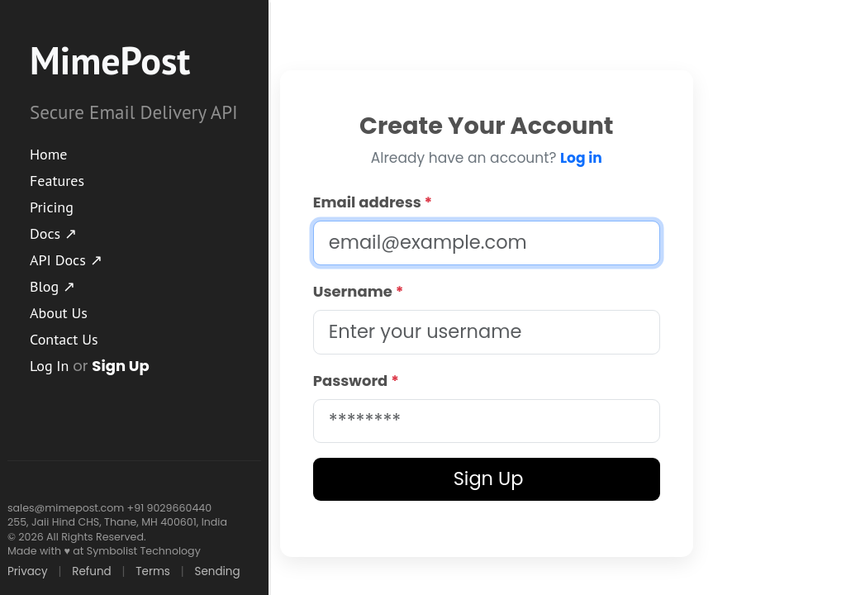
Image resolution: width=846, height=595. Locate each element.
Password (356, 380)
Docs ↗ (53, 233)
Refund (91, 571)
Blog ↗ (52, 286)
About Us (59, 312)
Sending (217, 571)
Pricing (52, 207)
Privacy (27, 571)
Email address (372, 202)
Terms (152, 571)
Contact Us (64, 339)
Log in (581, 158)
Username (358, 291)
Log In (49, 365)
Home (49, 154)
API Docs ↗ (66, 259)
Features (57, 180)
